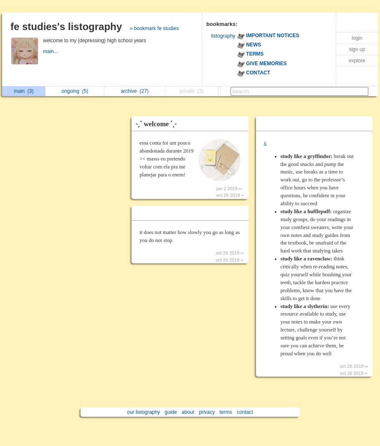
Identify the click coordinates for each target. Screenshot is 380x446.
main (23, 91)
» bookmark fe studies (154, 28)
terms (226, 412)
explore (357, 61)
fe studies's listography (66, 26)
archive (135, 91)
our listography (143, 412)
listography (223, 36)
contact (245, 412)
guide (171, 412)
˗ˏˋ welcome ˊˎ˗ (156, 124)
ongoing (74, 91)
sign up (357, 49)
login (357, 38)
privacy (207, 412)
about (188, 412)
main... (51, 51)
